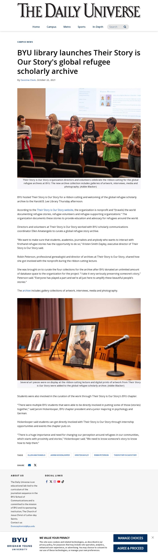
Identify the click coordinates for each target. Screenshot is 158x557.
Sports (81, 26)
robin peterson (101, 455)
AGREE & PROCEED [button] (130, 548)
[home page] (79, 13)
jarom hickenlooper (60, 455)
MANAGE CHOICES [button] (130, 538)
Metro (67, 26)
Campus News (25, 42)
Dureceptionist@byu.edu (23, 526)
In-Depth (98, 26)
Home (36, 26)
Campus (51, 26)
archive (27, 290)
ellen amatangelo (36, 455)
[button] (153, 537)
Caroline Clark (28, 80)
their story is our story (125, 455)
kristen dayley (82, 455)
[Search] (118, 27)
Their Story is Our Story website (55, 210)
